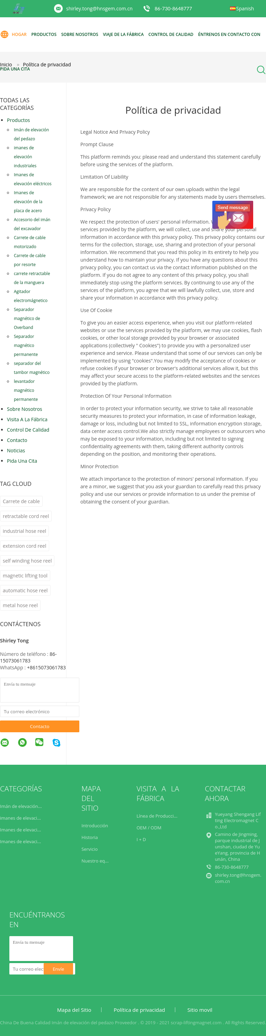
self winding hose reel (27, 560)
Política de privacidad (139, 1009)
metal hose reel (20, 605)
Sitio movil (199, 1009)
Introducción (94, 825)
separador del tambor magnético (32, 367)
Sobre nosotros (79, 34)
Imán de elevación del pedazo (31, 134)
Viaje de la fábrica (123, 34)
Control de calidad (171, 34)
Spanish (245, 8)
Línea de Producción (157, 816)
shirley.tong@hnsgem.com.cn (99, 8)
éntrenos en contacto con (229, 34)
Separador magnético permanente (26, 345)
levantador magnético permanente (26, 390)
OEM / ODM (148, 828)
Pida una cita (15, 69)
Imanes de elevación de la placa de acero (28, 202)
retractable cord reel (26, 516)
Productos (43, 34)
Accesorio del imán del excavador (32, 224)
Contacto (17, 440)
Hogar (13, 34)
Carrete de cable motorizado (30, 242)
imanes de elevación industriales (25, 157)
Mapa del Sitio (74, 1009)
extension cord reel (24, 546)
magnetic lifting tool (25, 575)
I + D (141, 839)
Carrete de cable (21, 501)
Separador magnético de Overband (27, 318)
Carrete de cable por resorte (30, 260)
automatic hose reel (25, 590)
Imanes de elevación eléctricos (33, 179)
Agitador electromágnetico (30, 296)
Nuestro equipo (97, 861)
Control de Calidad (28, 429)
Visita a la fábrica (27, 419)
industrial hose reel (24, 531)
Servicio (89, 849)
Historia (89, 837)
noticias (16, 450)
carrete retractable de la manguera (32, 278)
